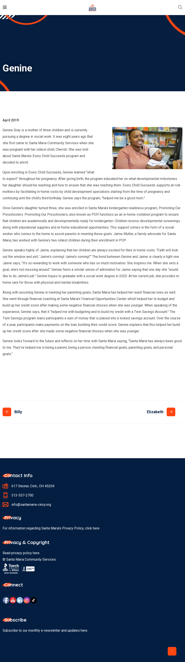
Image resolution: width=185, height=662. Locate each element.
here (36, 553)
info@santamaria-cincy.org (31, 505)
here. (96, 528)
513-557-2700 (22, 495)
